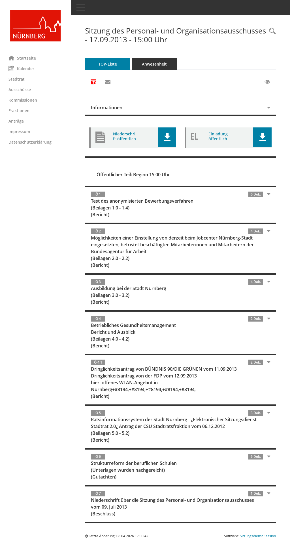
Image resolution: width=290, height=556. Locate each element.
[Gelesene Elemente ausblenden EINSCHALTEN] (267, 82)
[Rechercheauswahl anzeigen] (271, 31)
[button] (167, 137)
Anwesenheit (154, 64)
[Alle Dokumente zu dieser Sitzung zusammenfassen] (93, 82)
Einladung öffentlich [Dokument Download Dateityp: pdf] (218, 136)
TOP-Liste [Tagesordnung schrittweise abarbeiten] (107, 64)
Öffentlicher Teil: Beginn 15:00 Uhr (133, 174)
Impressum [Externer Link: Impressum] (19, 131)
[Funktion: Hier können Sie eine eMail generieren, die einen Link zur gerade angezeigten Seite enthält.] (108, 82)
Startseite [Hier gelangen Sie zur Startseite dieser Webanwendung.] (22, 58)
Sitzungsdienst (258, 536)
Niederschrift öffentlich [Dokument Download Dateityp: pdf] (124, 136)
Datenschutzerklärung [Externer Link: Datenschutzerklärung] (30, 142)
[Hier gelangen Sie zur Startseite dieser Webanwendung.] (35, 25)
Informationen (106, 107)
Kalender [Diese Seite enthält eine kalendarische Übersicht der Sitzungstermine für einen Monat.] (21, 68)
